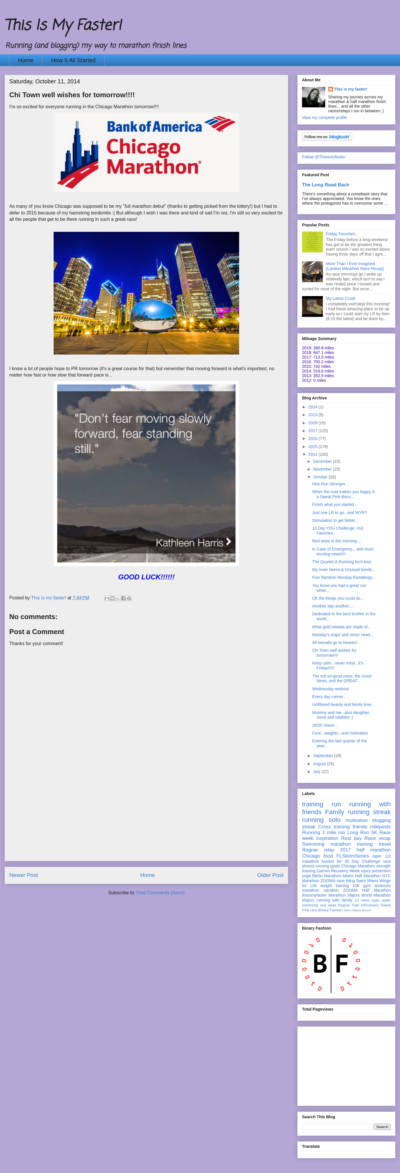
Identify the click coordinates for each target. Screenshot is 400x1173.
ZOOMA (328, 880)
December (323, 461)
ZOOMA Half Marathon (367, 890)
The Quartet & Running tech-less (341, 561)
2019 (313, 414)
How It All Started (73, 60)
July (317, 771)
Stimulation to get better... (335, 520)
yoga (306, 875)
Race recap (377, 838)
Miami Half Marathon (362, 875)
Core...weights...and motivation (340, 733)
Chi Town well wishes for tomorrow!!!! (334, 653)
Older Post (270, 875)
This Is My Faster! (63, 26)
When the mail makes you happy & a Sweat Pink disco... (343, 494)
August (320, 763)
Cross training (334, 826)
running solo (321, 819)
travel (385, 844)
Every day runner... (329, 696)
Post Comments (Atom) (161, 892)
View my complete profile (324, 117)
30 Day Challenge (362, 861)
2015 (313, 446)
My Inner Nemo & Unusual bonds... (343, 569)
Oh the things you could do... (338, 598)
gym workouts (377, 885)
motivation (357, 820)
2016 (313, 438)
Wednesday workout (330, 688)
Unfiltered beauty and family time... (343, 704)
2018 (313, 423)
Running (311, 832)
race (313, 910)
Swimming (313, 844)
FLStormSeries (353, 856)
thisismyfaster (314, 895)
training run (321, 804)
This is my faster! (351, 89)
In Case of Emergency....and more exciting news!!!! (343, 551)
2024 (313, 407)
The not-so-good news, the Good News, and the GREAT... (342, 678)
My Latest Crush (341, 298)
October (321, 477)
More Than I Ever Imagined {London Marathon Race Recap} (355, 266)
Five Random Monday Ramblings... (344, 577)
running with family (334, 900)
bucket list (332, 861)
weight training (334, 885)
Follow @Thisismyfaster (323, 157)
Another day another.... (332, 606)
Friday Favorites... (342, 234)
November (323, 469)
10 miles (361, 900)
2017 (313, 430)
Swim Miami (367, 880)
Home (25, 60)
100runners (369, 905)
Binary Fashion (330, 910)
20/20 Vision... (325, 725)
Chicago (311, 856)
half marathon (374, 850)
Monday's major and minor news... (343, 634)
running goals (328, 866)
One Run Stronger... (330, 484)
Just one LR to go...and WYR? (339, 512)
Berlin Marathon (326, 875)
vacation (331, 890)
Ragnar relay (318, 850)
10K (356, 885)
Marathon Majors (344, 895)
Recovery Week (345, 871)
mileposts (380, 826)
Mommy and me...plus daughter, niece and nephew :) (341, 715)
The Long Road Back (325, 184)
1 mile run (333, 832)
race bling (346, 880)
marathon (310, 890)
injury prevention (376, 871)
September (323, 755)
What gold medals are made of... (341, 627)
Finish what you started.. (334, 504)
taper (377, 856)
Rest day (351, 838)
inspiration (327, 838)
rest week (328, 905)
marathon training (351, 844)
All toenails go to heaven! (334, 642)
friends (360, 826)
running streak (369, 812)
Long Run (358, 832)
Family (334, 812)
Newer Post (23, 875)
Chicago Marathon (358, 866)
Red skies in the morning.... (336, 541)
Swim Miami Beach (357, 910)
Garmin (323, 871)
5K (374, 832)
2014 (313, 454)
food (328, 856)
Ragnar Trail (348, 905)
